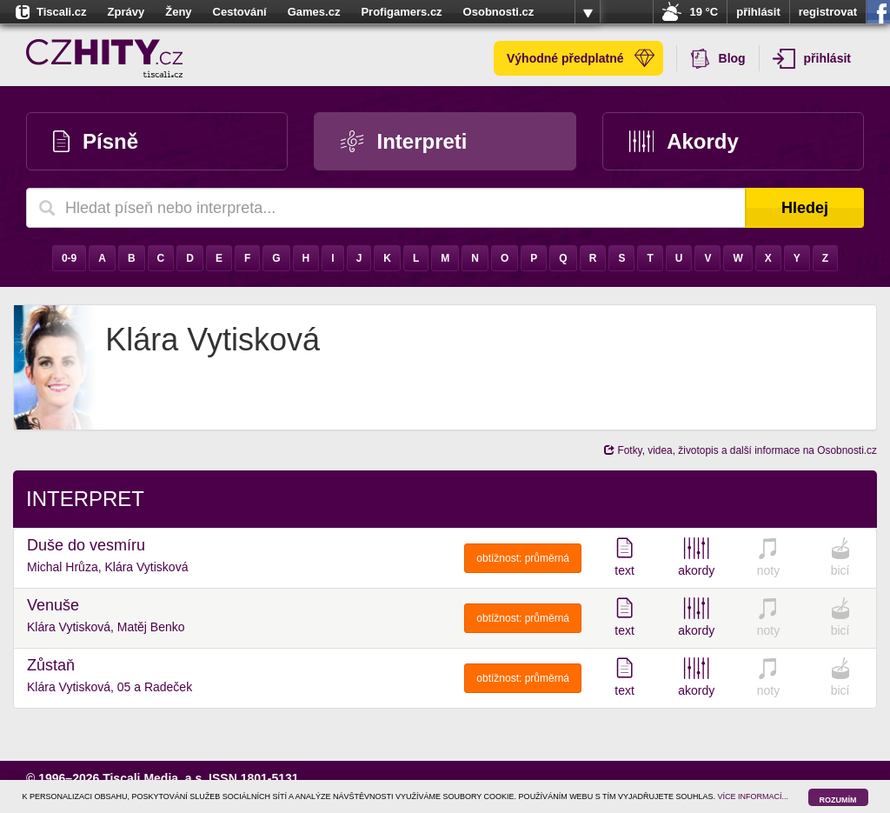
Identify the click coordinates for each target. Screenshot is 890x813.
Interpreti (404, 141)
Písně (95, 141)
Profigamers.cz (401, 11)
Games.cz (314, 11)
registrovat (828, 11)
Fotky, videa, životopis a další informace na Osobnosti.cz (740, 450)
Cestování (240, 11)
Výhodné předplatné (580, 58)
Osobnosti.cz (499, 11)
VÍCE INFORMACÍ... (753, 796)
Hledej (804, 208)
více (587, 12)
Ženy (178, 11)
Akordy (684, 141)
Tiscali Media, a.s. (154, 778)
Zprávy (126, 11)
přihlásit (758, 11)
